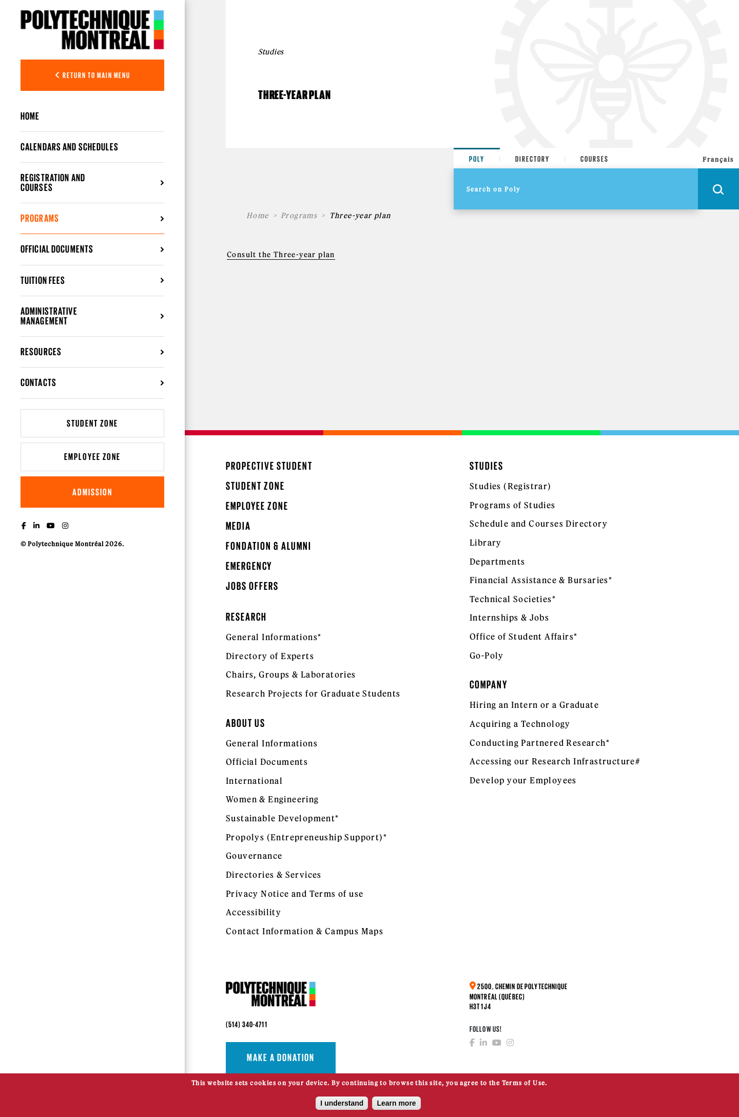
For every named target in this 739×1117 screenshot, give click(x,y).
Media (238, 526)
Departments (497, 561)
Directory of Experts (270, 656)
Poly (476, 159)
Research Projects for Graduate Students (313, 693)
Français (718, 159)
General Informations (272, 743)
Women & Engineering (272, 799)
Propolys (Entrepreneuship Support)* (306, 837)
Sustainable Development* (282, 818)
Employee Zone (92, 456)
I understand (341, 1106)
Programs (40, 218)
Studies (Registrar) (511, 486)
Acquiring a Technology (520, 724)
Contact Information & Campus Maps (304, 931)
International (254, 781)
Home (30, 116)
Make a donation (281, 1057)
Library (486, 542)
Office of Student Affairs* (523, 636)
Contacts (38, 382)
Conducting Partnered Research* (540, 743)
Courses (594, 159)
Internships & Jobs (509, 617)
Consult (242, 254)
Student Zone (92, 423)
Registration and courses (53, 182)
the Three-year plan (296, 254)
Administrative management (49, 315)
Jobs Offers (252, 586)
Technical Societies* (513, 599)
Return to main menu (92, 75)
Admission (92, 492)
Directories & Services (274, 875)
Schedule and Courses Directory (539, 523)
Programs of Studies (513, 505)
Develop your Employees (523, 780)
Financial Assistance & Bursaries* (541, 580)
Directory (532, 159)
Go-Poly (487, 655)
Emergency (249, 566)
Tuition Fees (43, 280)
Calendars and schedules (70, 146)
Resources (41, 351)
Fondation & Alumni (269, 546)
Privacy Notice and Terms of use (294, 894)
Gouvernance (254, 856)
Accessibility (253, 912)
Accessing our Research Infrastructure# (555, 761)
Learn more (396, 1106)
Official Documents (57, 249)
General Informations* (273, 637)
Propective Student (269, 466)
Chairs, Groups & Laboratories (291, 674)
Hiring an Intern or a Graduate (534, 705)
